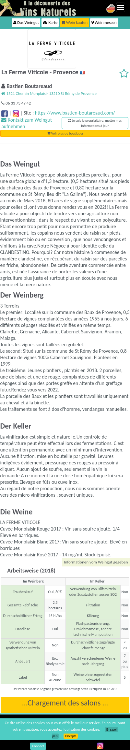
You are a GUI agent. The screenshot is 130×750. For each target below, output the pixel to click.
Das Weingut (26, 22)
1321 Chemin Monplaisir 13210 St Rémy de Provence (48, 93)
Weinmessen (104, 22)
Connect (38, 746)
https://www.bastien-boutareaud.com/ (75, 113)
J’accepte (70, 736)
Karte (50, 22)
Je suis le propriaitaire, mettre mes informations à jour (95, 123)
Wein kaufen (74, 22)
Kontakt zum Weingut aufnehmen (26, 123)
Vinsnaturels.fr (40, 8)
